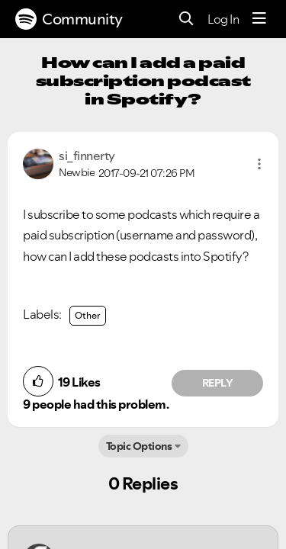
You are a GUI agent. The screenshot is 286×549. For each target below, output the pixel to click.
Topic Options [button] (139, 446)
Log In (223, 19)
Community (69, 19)
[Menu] (259, 19)
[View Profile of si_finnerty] (87, 155)
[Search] (186, 19)
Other (88, 315)
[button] (259, 163)
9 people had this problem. (96, 404)
